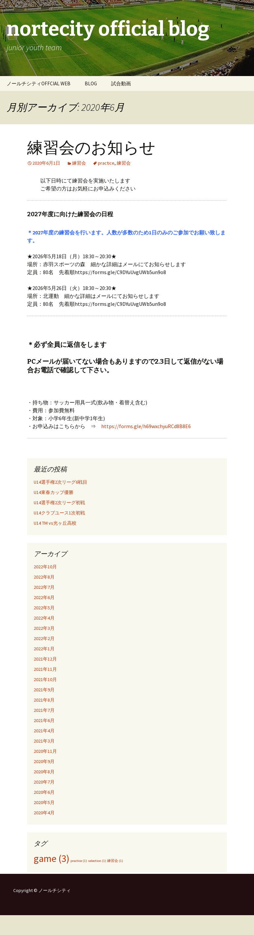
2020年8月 (44, 772)
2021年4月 (44, 731)
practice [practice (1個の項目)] (78, 861)
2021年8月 (44, 700)
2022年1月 (44, 649)
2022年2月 (44, 638)
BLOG (91, 83)
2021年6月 (44, 720)
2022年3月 (44, 628)
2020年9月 (44, 761)
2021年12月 (45, 659)
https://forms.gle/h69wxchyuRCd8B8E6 (146, 426)
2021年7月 (44, 710)
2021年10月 (45, 679)
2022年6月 (44, 597)
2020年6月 (44, 792)
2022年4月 (44, 618)
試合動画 (121, 83)
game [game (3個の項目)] (51, 858)
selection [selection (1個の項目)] (97, 861)
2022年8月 (44, 577)
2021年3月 (44, 741)
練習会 (79, 163)
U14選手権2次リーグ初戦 (59, 503)
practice (106, 163)
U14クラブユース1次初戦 (59, 513)
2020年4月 (44, 813)
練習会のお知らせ (91, 147)
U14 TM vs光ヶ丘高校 (55, 523)
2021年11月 (45, 669)
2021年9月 (44, 690)
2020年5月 (44, 802)
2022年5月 (44, 608)
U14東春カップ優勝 (53, 492)
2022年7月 (44, 587)
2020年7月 (44, 782)
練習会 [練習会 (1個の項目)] (115, 861)
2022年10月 (45, 567)
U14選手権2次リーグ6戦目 (60, 482)
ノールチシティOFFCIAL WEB (38, 83)
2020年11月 (45, 751)
